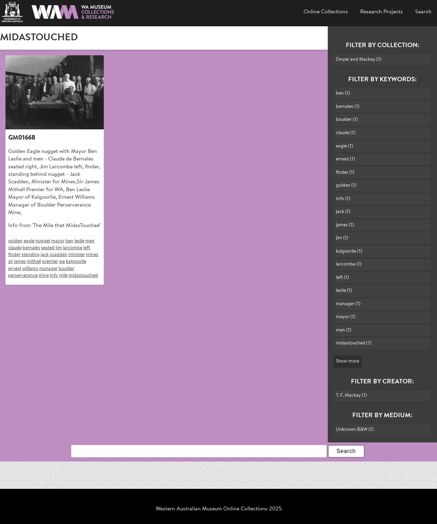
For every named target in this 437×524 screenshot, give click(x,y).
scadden (58, 254)
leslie (79, 241)
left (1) (342, 277)
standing (31, 254)
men (90, 241)
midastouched (83, 275)
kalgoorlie (76, 261)
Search (423, 12)
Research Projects (381, 12)
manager (48, 268)
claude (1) (345, 133)
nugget (43, 241)
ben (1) (343, 93)
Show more (347, 361)
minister (76, 254)
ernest (14, 268)
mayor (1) (345, 317)
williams (30, 268)
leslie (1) (344, 290)
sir (10, 261)
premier (50, 261)
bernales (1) (348, 106)
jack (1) (343, 211)
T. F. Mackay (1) (351, 395)
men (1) (343, 330)
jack (45, 254)
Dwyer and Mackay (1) (358, 59)
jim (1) (342, 238)
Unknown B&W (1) (354, 429)
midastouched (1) (353, 343)
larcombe (72, 248)
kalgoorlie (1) (349, 251)
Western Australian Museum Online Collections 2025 (219, 509)
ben (69, 241)
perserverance (23, 275)
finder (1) (345, 172)
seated (48, 248)
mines (92, 254)
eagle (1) (344, 146)
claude (15, 248)
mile (63, 275)
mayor (58, 241)
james (20, 261)
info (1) (343, 198)
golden (15, 241)
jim (59, 248)
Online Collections (326, 12)
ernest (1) (345, 159)
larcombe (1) (349, 264)
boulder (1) (347, 119)
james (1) (345, 225)
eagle (29, 241)
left (86, 248)
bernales (31, 248)
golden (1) (346, 185)
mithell (34, 261)
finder (14, 254)
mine (44, 275)
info (54, 275)
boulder (66, 268)
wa (62, 261)
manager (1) (348, 304)
